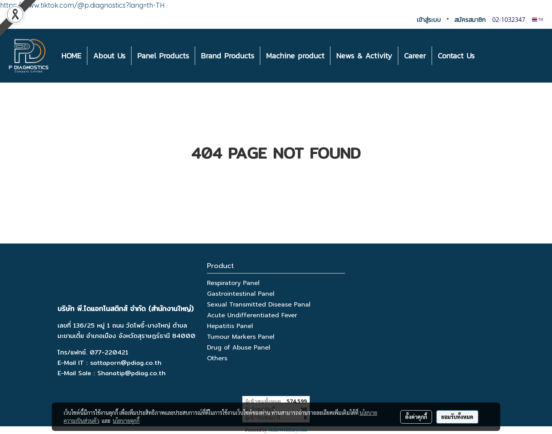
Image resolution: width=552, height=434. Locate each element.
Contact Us (456, 55)
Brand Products (227, 55)
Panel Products (163, 55)
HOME (71, 55)
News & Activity (364, 55)
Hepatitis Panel (230, 326)
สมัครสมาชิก (470, 19)
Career (415, 55)
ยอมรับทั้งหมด (457, 416)
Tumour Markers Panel (240, 336)
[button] (487, 56)
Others (217, 358)
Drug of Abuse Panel (238, 347)
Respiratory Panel (233, 283)
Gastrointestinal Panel (240, 293)
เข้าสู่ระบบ (429, 19)
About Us (109, 55)
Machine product (295, 55)
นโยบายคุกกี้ (126, 420)
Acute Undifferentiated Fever (252, 315)
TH (537, 19)
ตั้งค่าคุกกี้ (416, 416)
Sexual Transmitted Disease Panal (258, 304)
